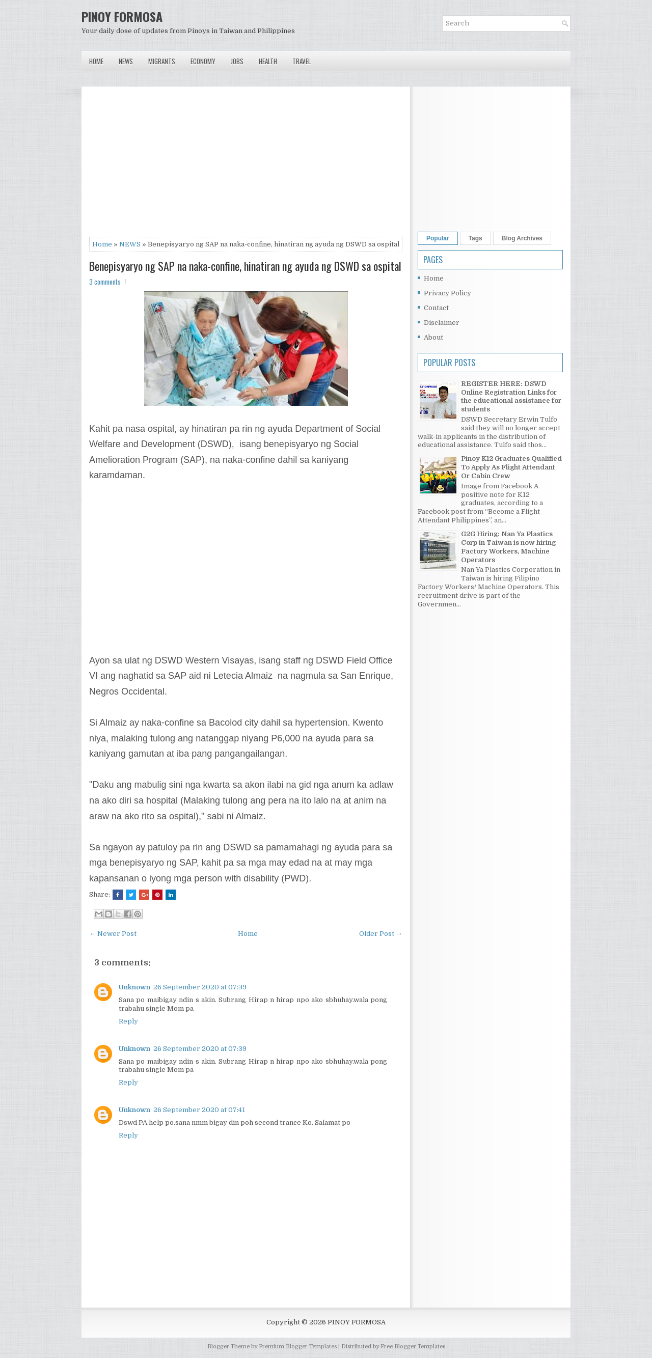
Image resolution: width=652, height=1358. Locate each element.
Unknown (134, 987)
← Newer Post (113, 933)
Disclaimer (441, 322)
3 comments (105, 281)
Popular (437, 238)
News (126, 61)
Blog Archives (522, 238)
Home (96, 61)
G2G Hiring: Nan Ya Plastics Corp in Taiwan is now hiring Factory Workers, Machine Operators (508, 547)
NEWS (130, 244)
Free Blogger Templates (413, 1346)
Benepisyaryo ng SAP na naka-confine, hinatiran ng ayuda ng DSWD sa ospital (245, 266)
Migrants (161, 61)
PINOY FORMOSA (122, 16)
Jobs (237, 61)
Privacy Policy (447, 293)
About (433, 337)
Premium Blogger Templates (298, 1346)
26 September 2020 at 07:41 (199, 1110)
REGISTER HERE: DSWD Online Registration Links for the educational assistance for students (511, 396)
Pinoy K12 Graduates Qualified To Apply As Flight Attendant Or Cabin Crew (511, 467)
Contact (436, 308)
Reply (128, 1021)
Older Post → (380, 933)
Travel (301, 61)
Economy (203, 61)
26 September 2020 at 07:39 (200, 987)
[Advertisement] (245, 165)
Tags (475, 238)
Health (268, 61)
